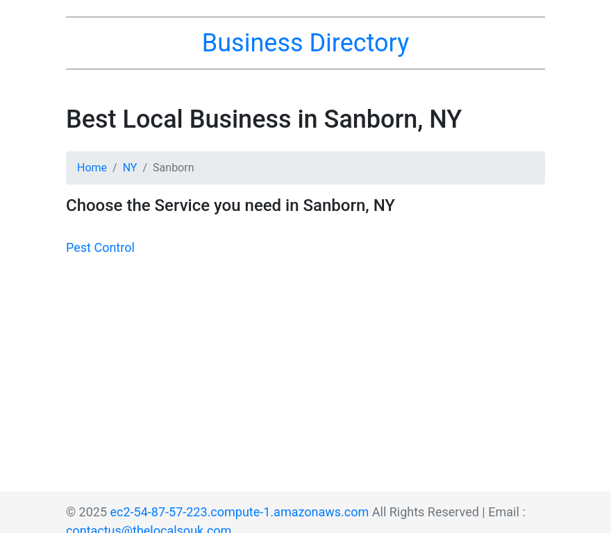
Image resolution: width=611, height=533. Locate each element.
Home (92, 167)
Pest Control (100, 247)
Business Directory (305, 43)
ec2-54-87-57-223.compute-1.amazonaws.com (239, 512)
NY (130, 167)
